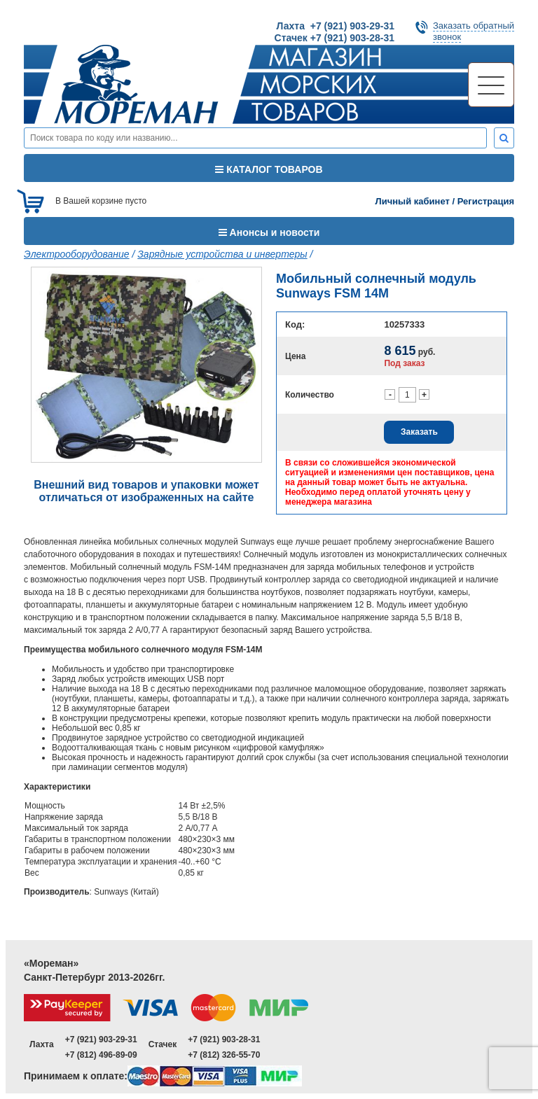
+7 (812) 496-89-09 (101, 1055)
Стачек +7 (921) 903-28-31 (334, 37)
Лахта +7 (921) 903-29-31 (335, 25)
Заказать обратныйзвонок (473, 31)
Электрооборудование (77, 254)
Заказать (419, 432)
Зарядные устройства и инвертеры (222, 254)
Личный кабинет (412, 201)
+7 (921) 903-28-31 (224, 1039)
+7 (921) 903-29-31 (101, 1039)
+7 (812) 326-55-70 (224, 1055)
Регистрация (485, 201)
